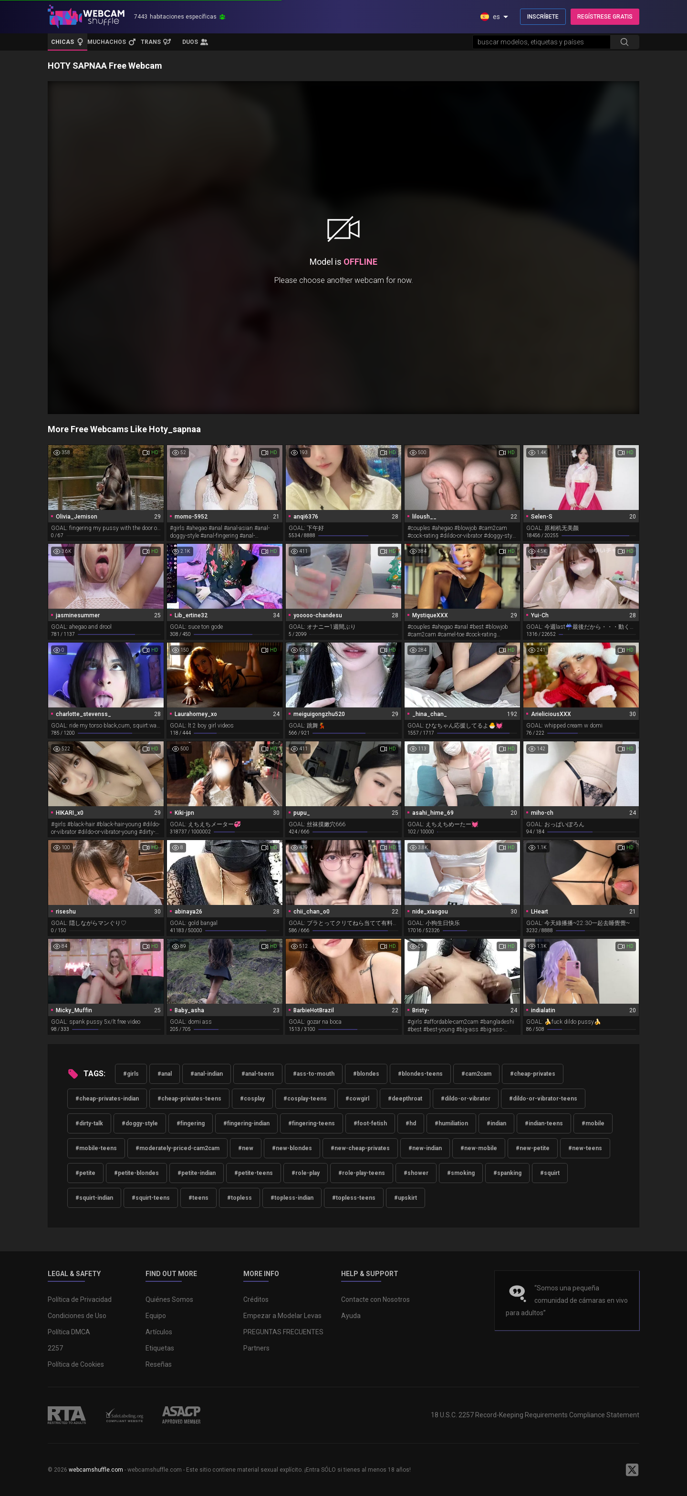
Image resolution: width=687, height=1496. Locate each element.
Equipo (156, 1315)
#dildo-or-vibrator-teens (543, 1098)
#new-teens (585, 1148)
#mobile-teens (96, 1148)
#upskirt (405, 1198)
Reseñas (159, 1364)
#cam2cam (476, 1073)
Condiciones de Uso (77, 1315)
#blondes (366, 1073)
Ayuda (351, 1315)
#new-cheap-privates (360, 1148)
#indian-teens (544, 1123)
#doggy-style (140, 1123)
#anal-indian (206, 1073)
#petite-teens (253, 1173)
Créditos (256, 1299)
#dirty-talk (89, 1123)
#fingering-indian (246, 1123)
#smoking (461, 1173)
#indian (496, 1123)
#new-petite (533, 1148)
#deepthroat (405, 1098)
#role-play (305, 1173)
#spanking (507, 1173)
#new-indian (425, 1148)
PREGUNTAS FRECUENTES (283, 1332)
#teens (198, 1198)
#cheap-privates (532, 1073)
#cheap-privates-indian (107, 1098)
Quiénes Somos (169, 1299)
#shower (416, 1173)
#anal (164, 1073)
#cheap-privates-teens (189, 1098)
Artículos (159, 1332)
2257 (55, 1348)
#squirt (550, 1173)
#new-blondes (292, 1148)
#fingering (191, 1123)
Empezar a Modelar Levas (282, 1315)
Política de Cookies (76, 1364)
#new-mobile (478, 1148)
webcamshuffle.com (96, 1469)
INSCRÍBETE (543, 16)
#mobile (593, 1123)
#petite (85, 1173)
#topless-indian (292, 1198)
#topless (239, 1198)
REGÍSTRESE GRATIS (605, 16)
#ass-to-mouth (313, 1073)
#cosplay (252, 1098)
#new (245, 1148)
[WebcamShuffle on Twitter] (632, 1470)
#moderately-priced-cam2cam (177, 1148)
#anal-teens (257, 1073)
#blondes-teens (420, 1073)
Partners (256, 1348)
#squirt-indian (94, 1198)
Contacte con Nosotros (375, 1299)
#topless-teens (353, 1198)
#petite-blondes (136, 1173)
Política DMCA (69, 1332)
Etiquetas (160, 1348)
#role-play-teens (361, 1173)
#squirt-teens (151, 1198)
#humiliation (451, 1123)
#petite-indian (196, 1173)
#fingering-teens (311, 1123)
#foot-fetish (370, 1123)
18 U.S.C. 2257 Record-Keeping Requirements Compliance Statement (535, 1415)
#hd (411, 1123)
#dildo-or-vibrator (465, 1098)
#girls (131, 1073)
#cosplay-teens (305, 1098)
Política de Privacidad (80, 1299)
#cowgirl (357, 1098)
